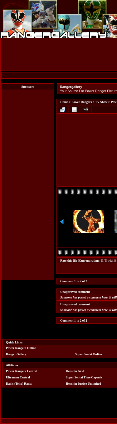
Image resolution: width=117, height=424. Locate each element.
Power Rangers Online (21, 348)
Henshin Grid (75, 371)
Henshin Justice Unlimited (83, 383)
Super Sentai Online (88, 354)
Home (64, 102)
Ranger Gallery (16, 354)
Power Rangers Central (21, 371)
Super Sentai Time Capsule (84, 377)
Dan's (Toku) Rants (19, 383)
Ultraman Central (18, 377)
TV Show (101, 102)
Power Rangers (81, 102)
